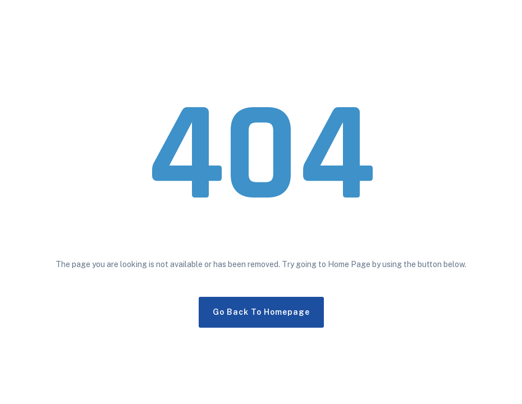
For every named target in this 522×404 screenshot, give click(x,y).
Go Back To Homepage (261, 311)
